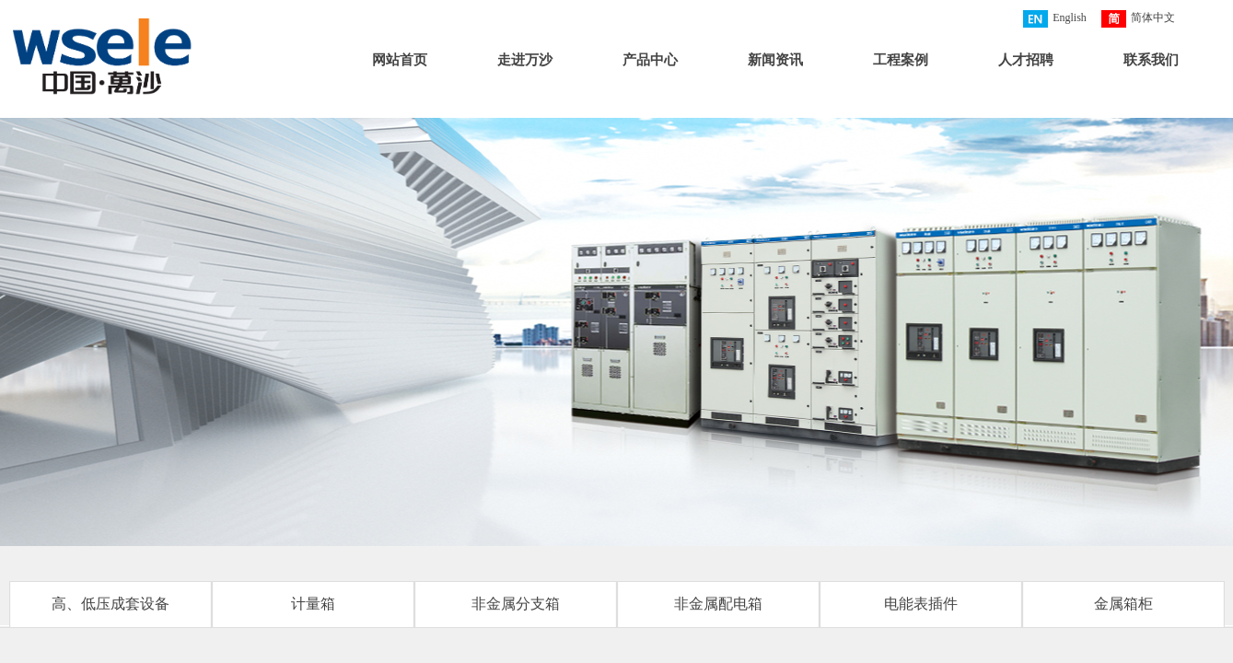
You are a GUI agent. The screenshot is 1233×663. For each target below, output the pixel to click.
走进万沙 (525, 59)
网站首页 (399, 59)
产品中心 (650, 59)
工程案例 (900, 59)
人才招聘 (1025, 59)
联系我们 (1151, 59)
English (1055, 19)
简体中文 (1138, 19)
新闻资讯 (775, 59)
